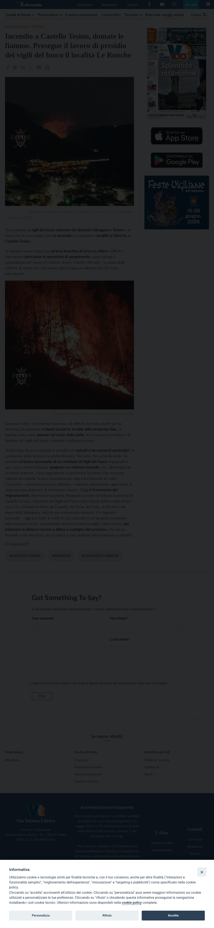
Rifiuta (106, 915)
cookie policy (132, 903)
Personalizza (41, 915)
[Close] (201, 872)
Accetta (173, 915)
